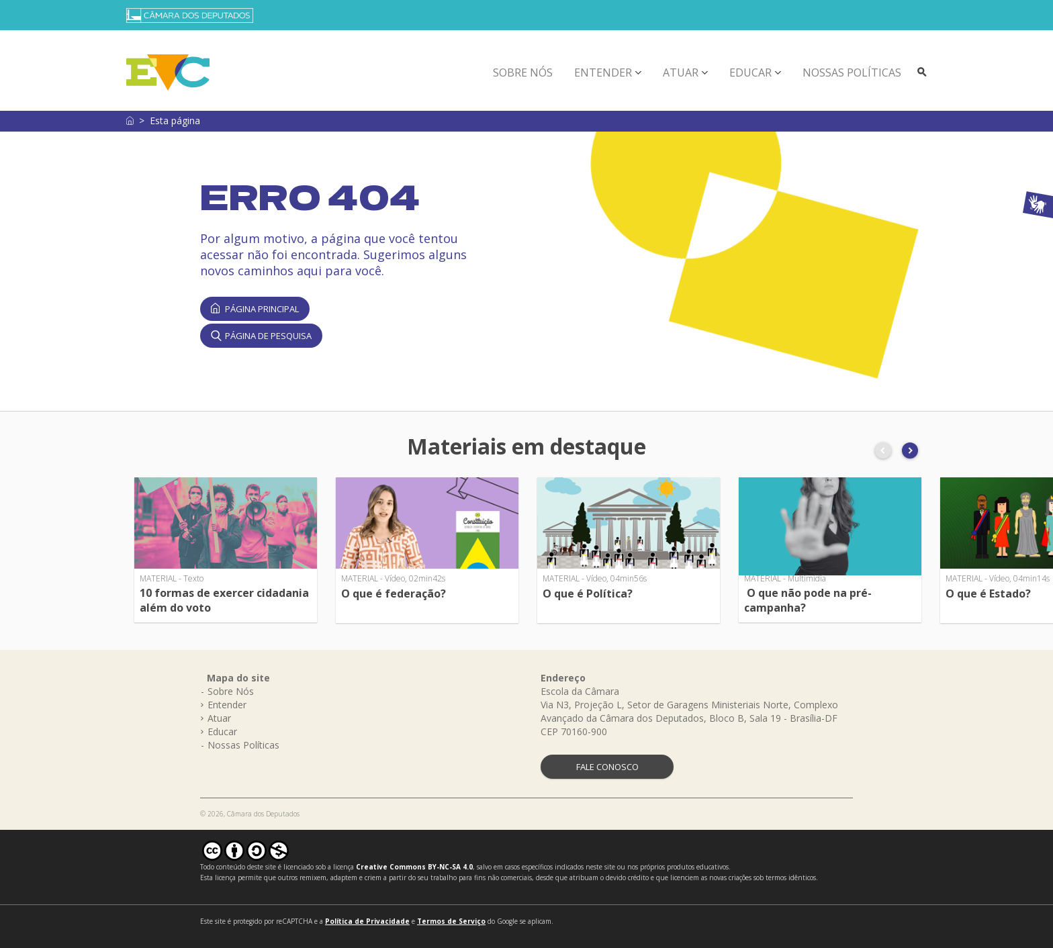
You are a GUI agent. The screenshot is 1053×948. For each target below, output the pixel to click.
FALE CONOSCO (607, 767)
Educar (750, 72)
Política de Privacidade (367, 921)
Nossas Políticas (852, 72)
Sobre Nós (523, 72)
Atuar (680, 72)
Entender (603, 72)
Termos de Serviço (451, 921)
